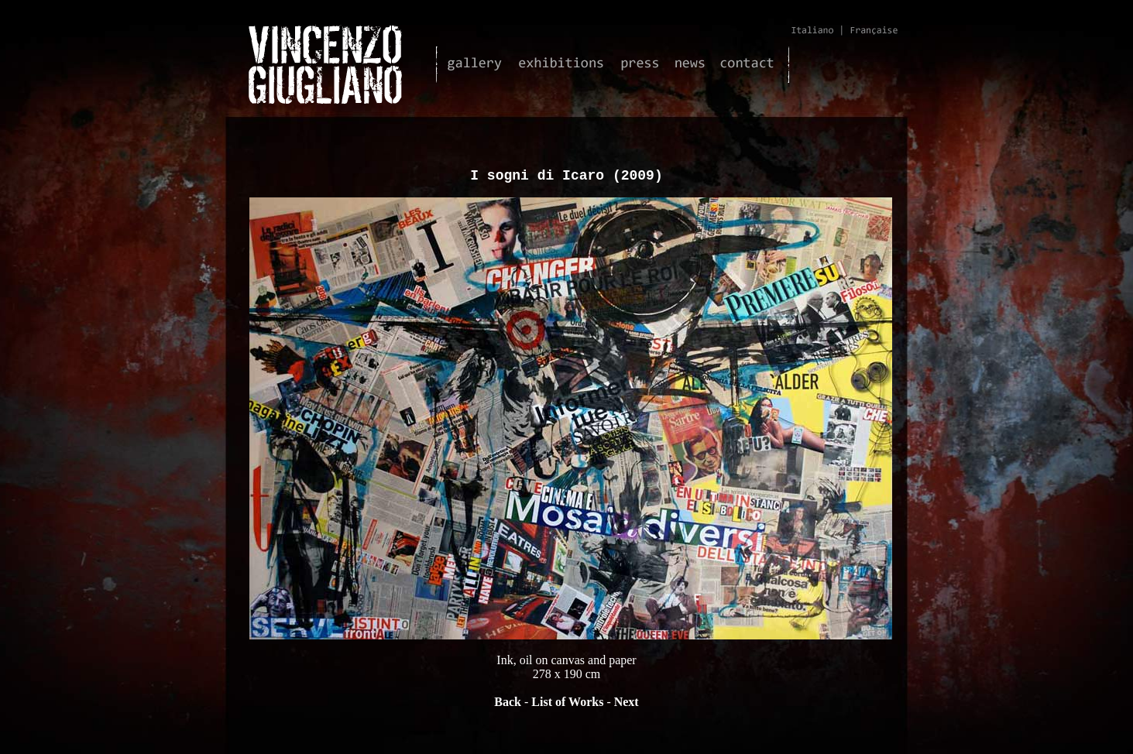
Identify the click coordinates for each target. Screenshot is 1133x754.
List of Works (567, 704)
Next (626, 704)
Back (507, 704)
